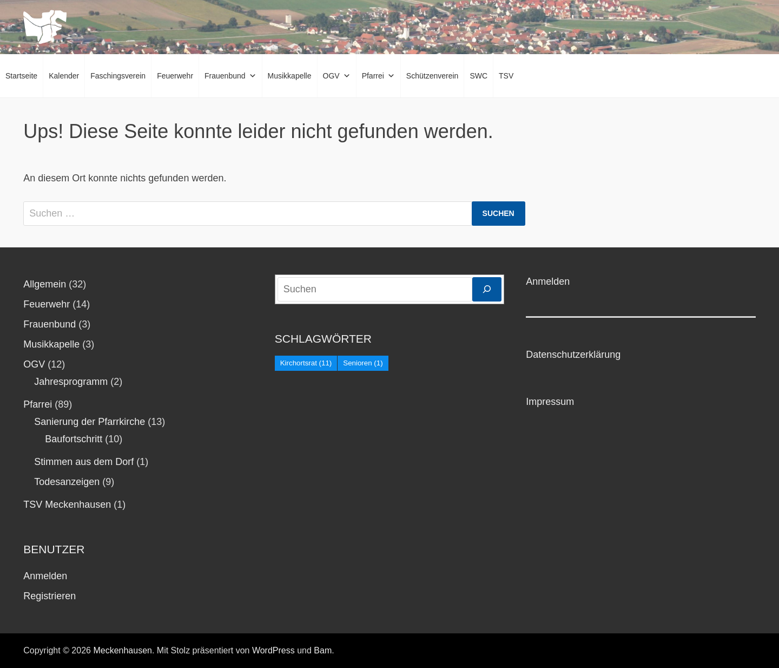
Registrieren (49, 596)
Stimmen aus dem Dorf (84, 461)
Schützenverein (432, 75)
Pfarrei (378, 75)
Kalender (64, 75)
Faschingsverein (118, 75)
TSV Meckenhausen (67, 504)
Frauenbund (230, 75)
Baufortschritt (73, 439)
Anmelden (45, 576)
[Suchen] (486, 289)
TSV (506, 75)
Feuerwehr (175, 75)
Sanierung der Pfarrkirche (89, 421)
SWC (478, 75)
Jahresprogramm (71, 381)
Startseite (21, 75)
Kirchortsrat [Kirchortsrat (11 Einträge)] (306, 363)
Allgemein (44, 284)
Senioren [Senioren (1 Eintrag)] (362, 363)
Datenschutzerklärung (573, 354)
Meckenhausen (122, 650)
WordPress (273, 650)
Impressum (550, 401)
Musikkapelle (290, 75)
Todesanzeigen (67, 481)
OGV (337, 75)
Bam (323, 650)
